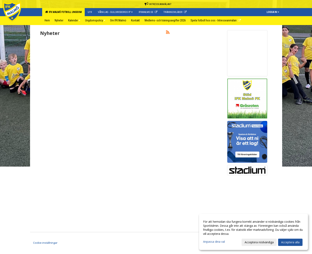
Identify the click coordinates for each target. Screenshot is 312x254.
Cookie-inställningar (45, 243)
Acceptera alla (290, 242)
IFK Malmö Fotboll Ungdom (63, 12)
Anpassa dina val (214, 242)
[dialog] (253, 232)
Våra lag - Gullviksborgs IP (115, 12)
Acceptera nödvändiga (259, 242)
